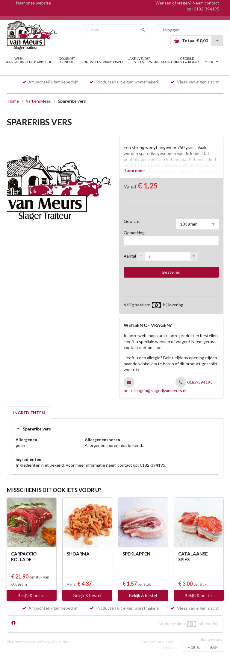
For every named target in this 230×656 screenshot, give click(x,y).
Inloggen (171, 29)
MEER (211, 62)
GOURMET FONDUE (66, 60)
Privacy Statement (55, 641)
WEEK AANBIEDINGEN (19, 60)
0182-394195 (206, 8)
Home (13, 101)
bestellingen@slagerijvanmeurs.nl (155, 390)
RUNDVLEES (91, 62)
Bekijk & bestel (32, 595)
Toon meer (134, 170)
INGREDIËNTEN (29, 412)
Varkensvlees (38, 101)
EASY (214, 647)
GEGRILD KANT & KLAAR (187, 60)
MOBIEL (193, 647)
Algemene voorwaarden (24, 641)
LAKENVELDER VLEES (139, 60)
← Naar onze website (31, 2)
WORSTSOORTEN (163, 62)
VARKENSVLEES (115, 62)
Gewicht (132, 221)
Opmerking (134, 232)
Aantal (130, 255)
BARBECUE (43, 62)
